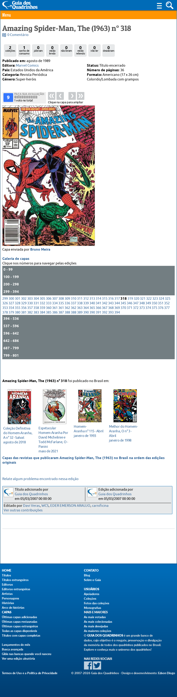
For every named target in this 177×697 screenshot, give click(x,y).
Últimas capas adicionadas (19, 617)
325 (167, 311)
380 (17, 325)
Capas (6, 612)
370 (123, 321)
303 (30, 311)
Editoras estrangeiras (16, 589)
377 (167, 321)
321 (142, 311)
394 (117, 325)
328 (17, 316)
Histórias (8, 603)
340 (92, 316)
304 (36, 311)
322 (149, 311)
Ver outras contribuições (23, 510)
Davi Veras (31, 506)
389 (80, 325)
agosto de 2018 (18, 434)
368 (111, 321)
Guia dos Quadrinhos (31, 494)
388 (67, 325)
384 (42, 325)
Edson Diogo (166, 673)
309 (67, 311)
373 (142, 321)
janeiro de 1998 (124, 432)
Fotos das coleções (96, 603)
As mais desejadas (96, 626)
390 (86, 325)
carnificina (100, 506)
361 (55, 321)
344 (117, 316)
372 (136, 321)
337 (73, 316)
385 (48, 325)
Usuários (91, 589)
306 (48, 311)
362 (67, 321)
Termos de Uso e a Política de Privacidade (29, 673)
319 (130, 311)
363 (80, 321)
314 (98, 311)
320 (136, 311)
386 (55, 325)
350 (154, 316)
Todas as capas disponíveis (19, 631)
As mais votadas (95, 617)
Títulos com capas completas (21, 635)
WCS (45, 506)
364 (86, 321)
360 (48, 321)
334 (55, 316)
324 (161, 311)
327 (11, 316)
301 (17, 311)
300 (11, 311)
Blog (87, 575)
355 (17, 321)
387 (61, 325)
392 (104, 325)
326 (5, 316)
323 (155, 311)
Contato (91, 570)
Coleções (90, 598)
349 (148, 316)
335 (61, 316)
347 (136, 316)
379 (11, 325)
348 (142, 316)
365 (92, 321)
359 (42, 321)
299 (5, 311)
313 (92, 311)
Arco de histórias (13, 607)
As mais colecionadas (98, 621)
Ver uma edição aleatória (18, 658)
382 (30, 325)
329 (24, 316)
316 (111, 311)
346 (129, 316)
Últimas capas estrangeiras (20, 626)
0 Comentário (18, 35)
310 (73, 311)
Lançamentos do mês (16, 645)
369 (117, 321)
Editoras (7, 584)
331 (36, 316)
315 (104, 311)
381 (24, 325)
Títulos (6, 575)
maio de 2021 (53, 438)
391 (98, 325)
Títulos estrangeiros (15, 580)
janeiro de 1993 (88, 430)
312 (86, 311)
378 (5, 325)
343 (111, 316)
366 (98, 321)
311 (80, 311)
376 (160, 321)
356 (24, 321)
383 (36, 325)
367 (104, 321)
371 (129, 321)
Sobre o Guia (92, 580)
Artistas (7, 594)
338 (80, 316)
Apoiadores (91, 594)
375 (154, 321)
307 (55, 311)
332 (42, 316)
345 (123, 316)
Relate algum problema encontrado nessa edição (40, 479)
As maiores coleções (97, 631)
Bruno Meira (40, 262)
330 (30, 316)
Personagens (10, 598)
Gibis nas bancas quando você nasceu (26, 654)
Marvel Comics (27, 65)
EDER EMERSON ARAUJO (70, 506)
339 (86, 316)
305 (42, 311)
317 (117, 311)
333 (48, 316)
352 (167, 316)
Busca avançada (12, 649)
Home (6, 570)
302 (24, 311)
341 (98, 316)
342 (104, 316)
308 (61, 311)
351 (160, 316)
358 (36, 321)
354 (11, 321)
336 (67, 316)
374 (148, 321)
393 (111, 325)
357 (30, 321)
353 (5, 321)
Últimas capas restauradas (19, 621)
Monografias (92, 608)
